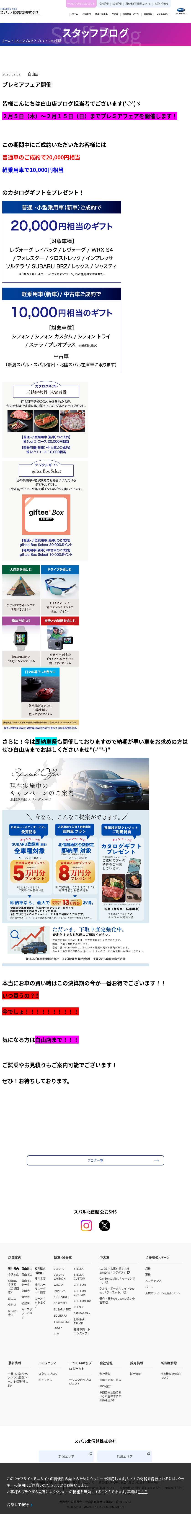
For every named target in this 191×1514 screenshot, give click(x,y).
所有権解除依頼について (138, 3)
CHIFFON (80, 1284)
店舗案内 (14, 1257)
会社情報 (103, 3)
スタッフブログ (23, 41)
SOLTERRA (60, 1315)
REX (56, 1334)
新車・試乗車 (63, 1257)
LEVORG (59, 1268)
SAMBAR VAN (82, 1313)
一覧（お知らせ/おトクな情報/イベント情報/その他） (18, 1379)
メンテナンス (153, 1280)
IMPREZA (59, 1290)
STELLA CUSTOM (79, 1276)
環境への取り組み (110, 1379)
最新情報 (14, 1362)
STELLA (78, 1268)
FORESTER (60, 1303)
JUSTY (58, 1327)
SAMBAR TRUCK (79, 1321)
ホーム (6, 41)
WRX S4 (59, 1284)
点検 (148, 1268)
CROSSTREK (62, 1297)
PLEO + (78, 1307)
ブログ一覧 (95, 1160)
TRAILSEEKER (62, 1321)
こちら (142, 1491)
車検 (148, 1274)
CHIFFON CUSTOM (80, 1292)
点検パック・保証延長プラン (163, 1293)
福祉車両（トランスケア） (82, 1331)
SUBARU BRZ (62, 1309)
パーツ (149, 1287)
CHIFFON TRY (82, 1300)
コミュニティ (47, 1362)
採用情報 (116, 3)
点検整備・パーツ (157, 1257)
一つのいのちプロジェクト (81, 3)
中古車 (104, 1257)
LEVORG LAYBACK (59, 1276)
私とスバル (45, 1379)
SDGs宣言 (105, 1386)
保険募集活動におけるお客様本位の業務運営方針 (110, 1395)
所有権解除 (168, 1362)
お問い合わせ (161, 3)
